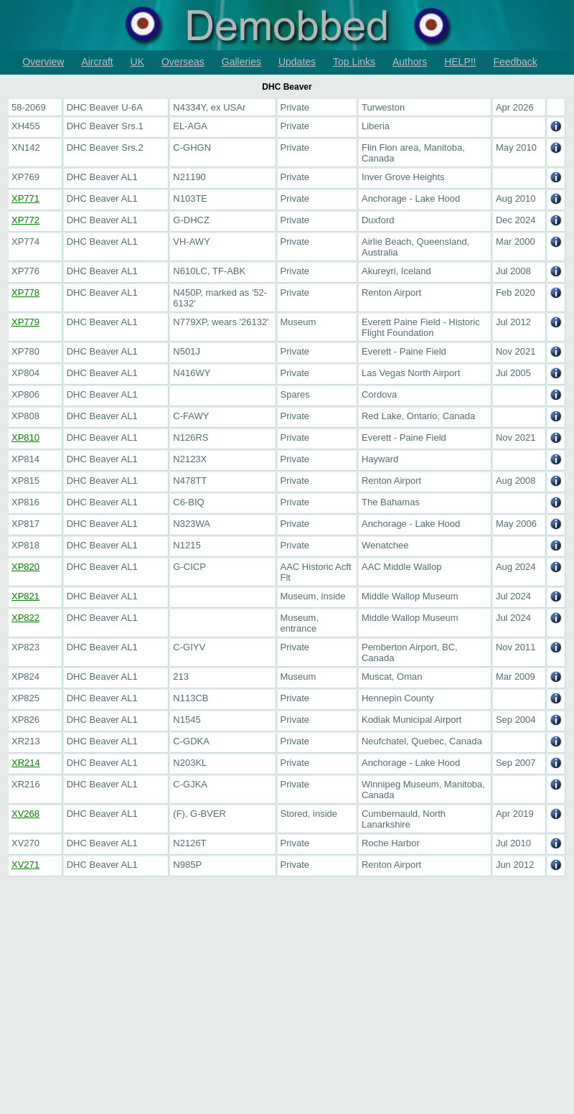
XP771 (25, 198)
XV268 (25, 813)
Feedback (515, 61)
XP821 (25, 596)
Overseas (182, 61)
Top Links (354, 61)
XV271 (25, 864)
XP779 (25, 322)
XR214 (25, 762)
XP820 (25, 566)
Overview (43, 61)
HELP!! (460, 61)
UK (137, 61)
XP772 (25, 220)
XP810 (25, 437)
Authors (409, 61)
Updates (297, 61)
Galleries (241, 61)
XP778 (25, 292)
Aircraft (97, 61)
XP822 (25, 617)
